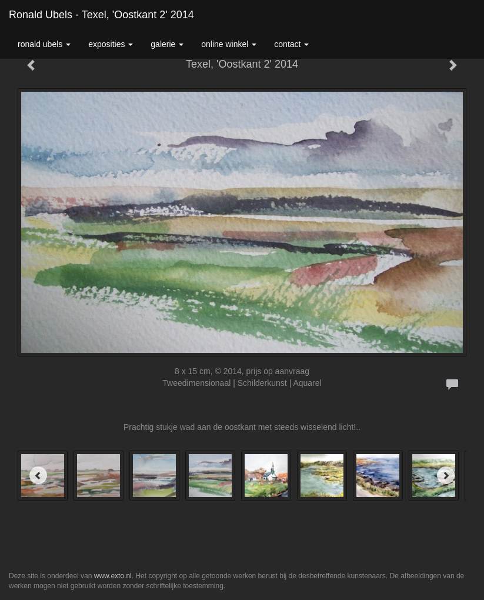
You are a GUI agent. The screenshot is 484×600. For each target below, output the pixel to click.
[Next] (446, 475)
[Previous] (38, 475)
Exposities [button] (110, 44)
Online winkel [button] (228, 44)
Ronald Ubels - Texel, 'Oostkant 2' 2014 (101, 15)
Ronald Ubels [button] (44, 44)
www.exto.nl (113, 576)
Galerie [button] (167, 44)
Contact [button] (291, 44)
